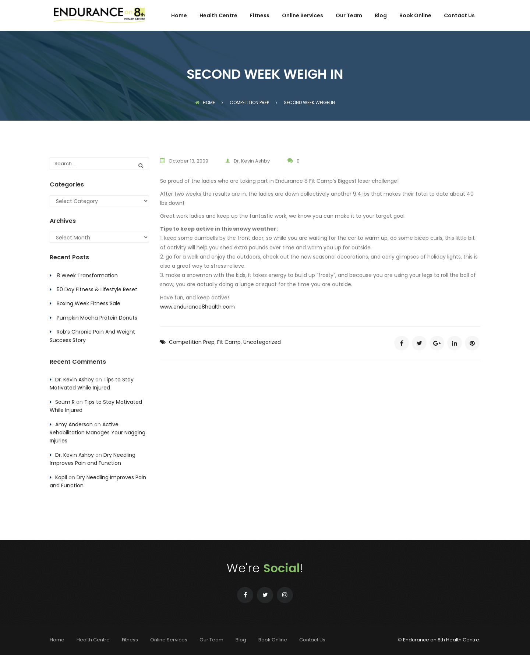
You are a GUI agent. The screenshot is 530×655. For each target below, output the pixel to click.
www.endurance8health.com (197, 306)
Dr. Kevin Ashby (249, 160)
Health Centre (218, 16)
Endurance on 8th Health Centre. (441, 639)
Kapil (61, 477)
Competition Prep (192, 341)
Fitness (259, 16)
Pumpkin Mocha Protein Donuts (97, 317)
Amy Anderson (74, 424)
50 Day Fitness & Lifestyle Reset (97, 289)
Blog (381, 16)
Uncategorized (262, 341)
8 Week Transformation (87, 275)
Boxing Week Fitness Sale (88, 303)
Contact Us (459, 16)
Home (179, 16)
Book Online (415, 16)
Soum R (65, 402)
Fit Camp (229, 341)
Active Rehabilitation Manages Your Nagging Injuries (97, 433)
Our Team (349, 16)
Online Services (302, 16)
